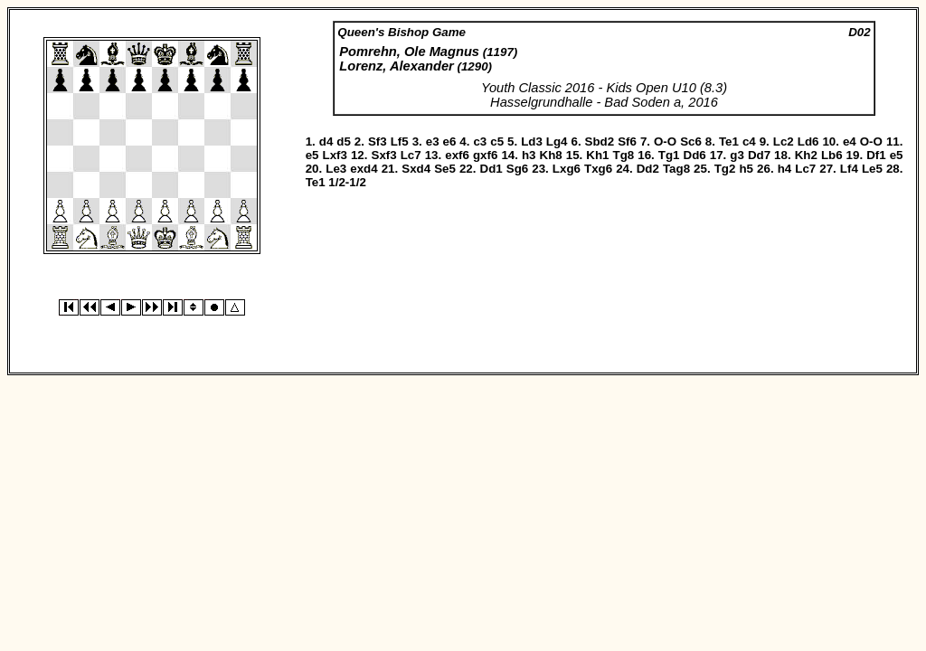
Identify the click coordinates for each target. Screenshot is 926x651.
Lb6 (832, 155)
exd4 (363, 168)
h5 (746, 168)
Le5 (872, 168)
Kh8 (551, 155)
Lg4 (557, 141)
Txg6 (598, 168)
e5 (312, 155)
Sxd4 (416, 168)
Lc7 (411, 155)
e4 (849, 141)
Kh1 (597, 155)
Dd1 (491, 168)
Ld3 (532, 141)
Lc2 (783, 141)
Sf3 (377, 141)
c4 (749, 141)
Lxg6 (567, 168)
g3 (737, 155)
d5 (343, 141)
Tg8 (624, 155)
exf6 (457, 155)
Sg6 (517, 168)
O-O (665, 141)
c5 (497, 141)
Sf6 (627, 141)
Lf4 (849, 168)
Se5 (445, 168)
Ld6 (808, 141)
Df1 (875, 155)
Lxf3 (335, 155)
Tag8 (676, 168)
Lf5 (400, 141)
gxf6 (485, 155)
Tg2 (725, 168)
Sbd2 (600, 141)
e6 (450, 141)
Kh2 (806, 155)
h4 (785, 168)
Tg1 (669, 155)
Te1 (729, 141)
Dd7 (759, 155)
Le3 (336, 168)
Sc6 (691, 141)
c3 (480, 141)
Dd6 (695, 155)
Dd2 (648, 168)
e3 (432, 141)
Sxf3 (384, 155)
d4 (326, 141)
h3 (529, 155)
